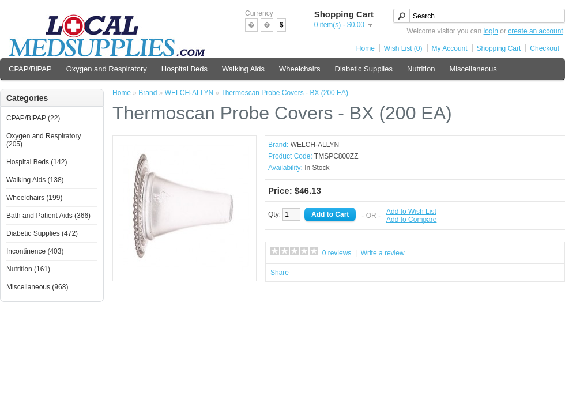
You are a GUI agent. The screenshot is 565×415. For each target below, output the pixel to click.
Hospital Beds (184, 69)
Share (279, 273)
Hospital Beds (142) (36, 162)
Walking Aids (243, 69)
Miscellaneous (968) (37, 287)
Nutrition (421, 69)
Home (365, 48)
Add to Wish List (411, 211)
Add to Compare (411, 220)
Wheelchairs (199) (34, 198)
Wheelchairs (300, 69)
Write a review (383, 253)
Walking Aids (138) (35, 180)
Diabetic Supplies (364, 69)
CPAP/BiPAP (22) (33, 118)
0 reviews (337, 253)
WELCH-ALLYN (189, 93)
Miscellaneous (472, 69)
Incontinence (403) (34, 251)
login (491, 31)
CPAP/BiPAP (30, 69)
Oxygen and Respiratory (106, 69)
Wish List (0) (403, 48)
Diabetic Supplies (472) (42, 233)
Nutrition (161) (28, 269)
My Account (450, 48)
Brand (147, 93)
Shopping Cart (499, 48)
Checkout (544, 48)
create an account (535, 31)
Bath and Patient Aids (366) (48, 216)
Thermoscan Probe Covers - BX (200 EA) (284, 93)
